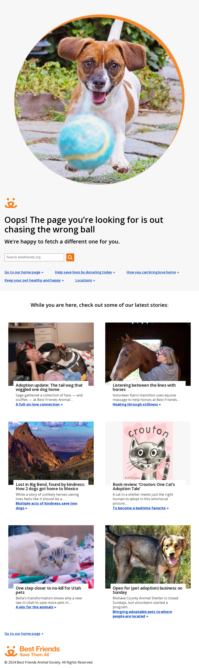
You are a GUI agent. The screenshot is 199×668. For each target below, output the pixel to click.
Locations (83, 280)
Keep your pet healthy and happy (32, 280)
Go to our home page (22, 272)
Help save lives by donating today (83, 272)
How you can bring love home (151, 272)
